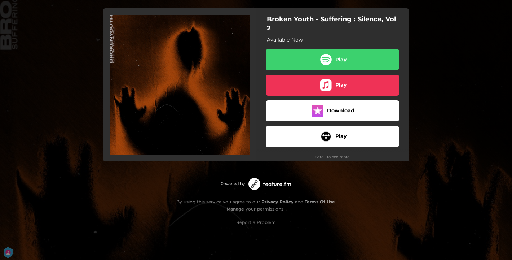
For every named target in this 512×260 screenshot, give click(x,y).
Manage (235, 209)
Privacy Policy (277, 201)
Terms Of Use (320, 201)
